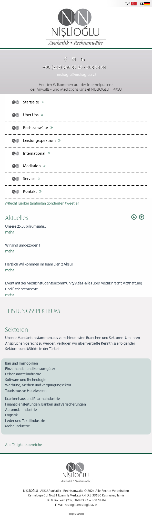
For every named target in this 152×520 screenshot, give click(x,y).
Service (31, 178)
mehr (9, 232)
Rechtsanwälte (38, 127)
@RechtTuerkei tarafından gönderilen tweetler (42, 203)
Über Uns (33, 115)
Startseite (33, 102)
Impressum (76, 514)
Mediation (34, 166)
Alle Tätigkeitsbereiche (23, 445)
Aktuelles (16, 217)
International (36, 153)
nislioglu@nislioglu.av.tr (77, 74)
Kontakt (32, 191)
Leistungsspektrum (41, 140)
